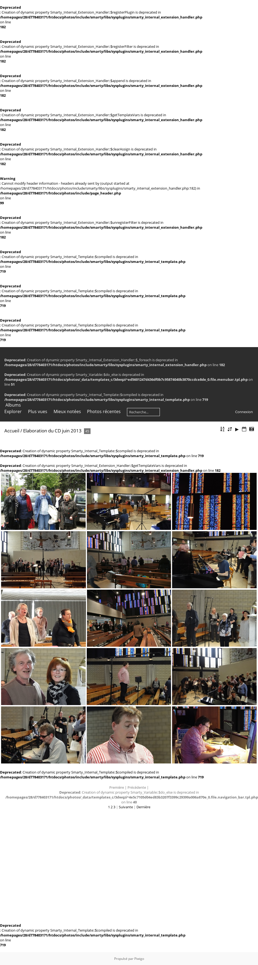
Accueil (11, 431)
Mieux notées (67, 411)
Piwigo (139, 958)
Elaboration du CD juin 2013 (52, 431)
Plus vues (37, 411)
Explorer (13, 411)
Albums (13, 405)
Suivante (126, 806)
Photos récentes (104, 411)
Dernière (143, 806)
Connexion (244, 411)
